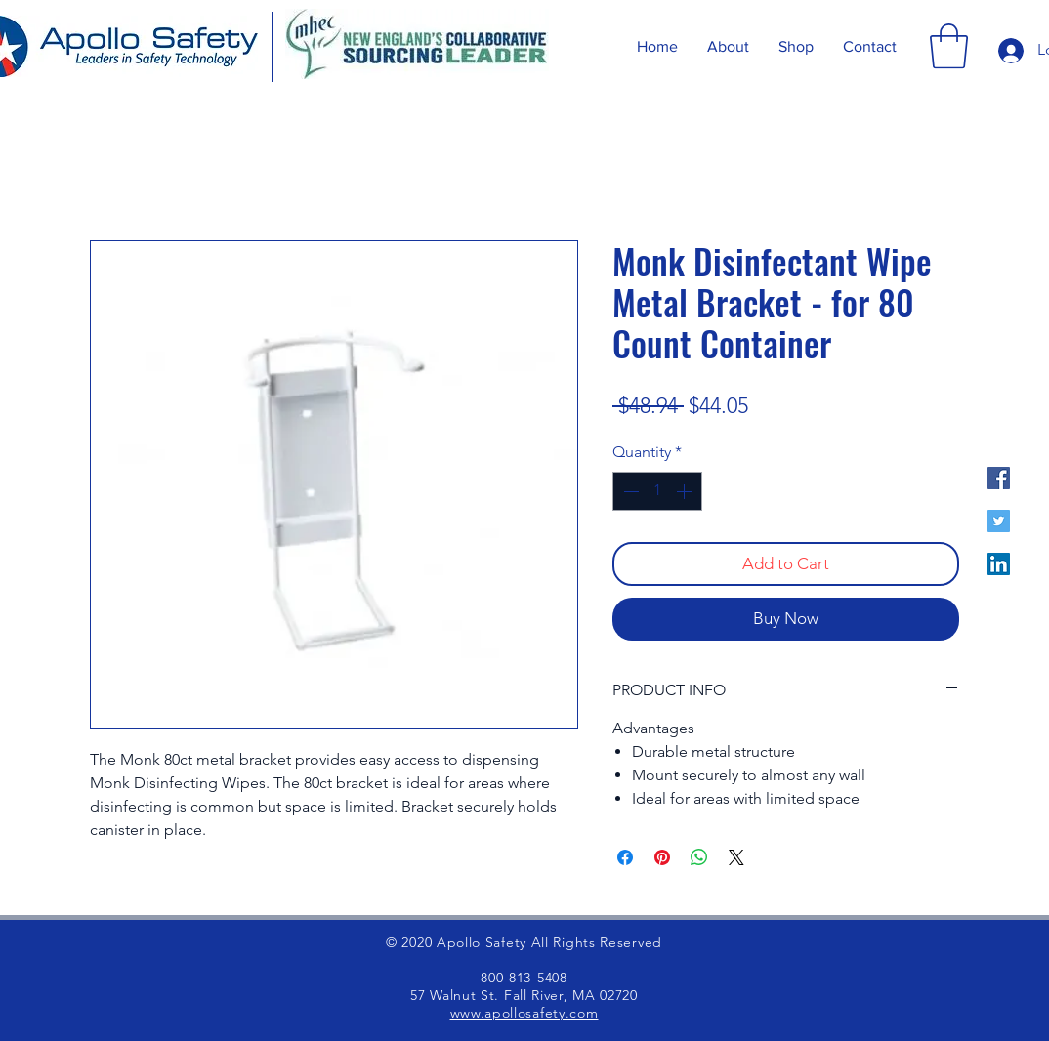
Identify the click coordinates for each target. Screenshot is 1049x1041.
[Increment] (685, 491)
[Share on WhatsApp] (699, 857)
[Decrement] (629, 491)
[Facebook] (998, 478)
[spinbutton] (657, 491)
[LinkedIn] (998, 564)
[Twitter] (998, 521)
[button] (949, 45)
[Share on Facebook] (625, 857)
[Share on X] (736, 857)
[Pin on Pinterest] (662, 857)
